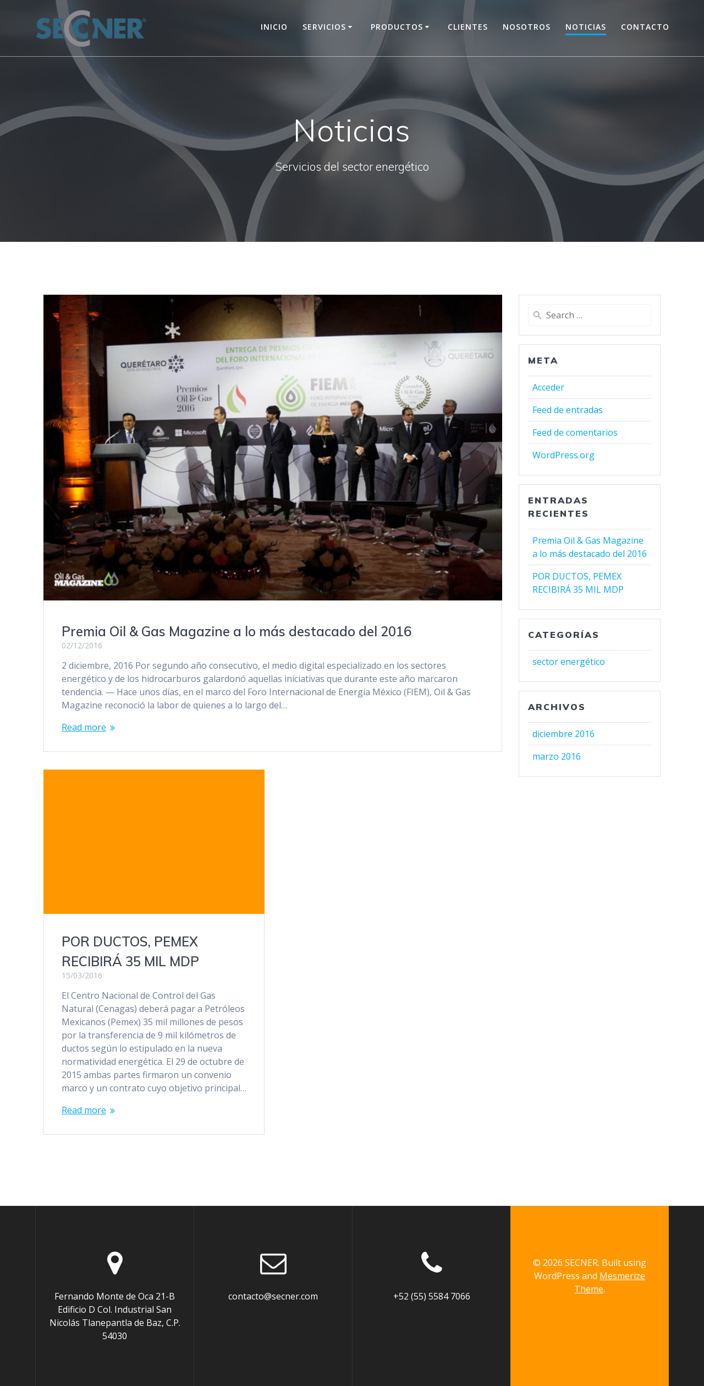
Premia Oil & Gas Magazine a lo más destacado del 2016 (236, 631)
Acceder (548, 387)
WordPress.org (563, 455)
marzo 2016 (556, 756)
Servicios (324, 26)
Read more (84, 727)
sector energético (568, 662)
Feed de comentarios (575, 432)
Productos (397, 26)
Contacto (645, 26)
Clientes (468, 26)
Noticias (585, 26)
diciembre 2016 (563, 734)
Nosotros (527, 26)
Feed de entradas (567, 410)
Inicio (274, 26)
